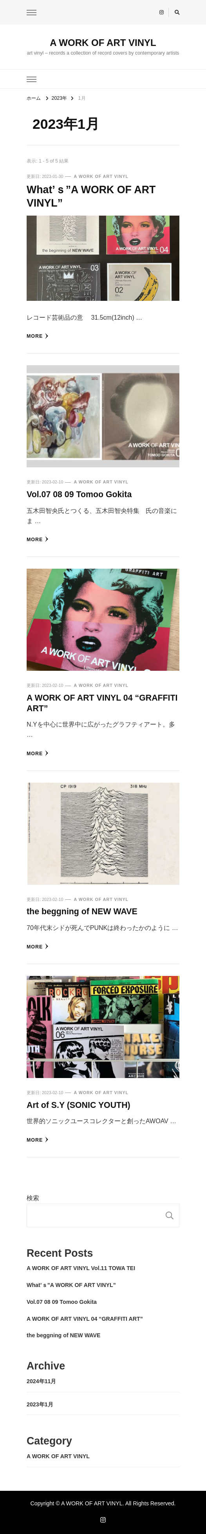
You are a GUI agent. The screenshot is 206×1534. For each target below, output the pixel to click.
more (38, 336)
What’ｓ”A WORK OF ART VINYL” (71, 1285)
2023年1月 (40, 1404)
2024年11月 (41, 1381)
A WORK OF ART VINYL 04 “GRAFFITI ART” (85, 1319)
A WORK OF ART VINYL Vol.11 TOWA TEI (81, 1268)
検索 (33, 1198)
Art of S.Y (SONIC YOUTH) (78, 1105)
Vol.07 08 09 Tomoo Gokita (79, 494)
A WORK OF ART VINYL (103, 42)
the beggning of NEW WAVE (82, 911)
